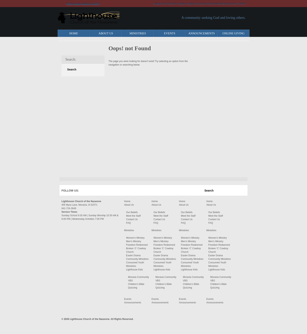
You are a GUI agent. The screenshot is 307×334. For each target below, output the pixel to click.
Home (73, 33)
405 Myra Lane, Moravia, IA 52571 (83, 3)
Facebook (87, 191)
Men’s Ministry (133, 241)
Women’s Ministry (135, 237)
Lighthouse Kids (134, 269)
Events (169, 33)
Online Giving (233, 33)
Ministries (137, 33)
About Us (105, 33)
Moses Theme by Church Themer (243, 318)
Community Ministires (137, 259)
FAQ (128, 223)
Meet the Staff (133, 215)
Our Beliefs (132, 212)
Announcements (201, 33)
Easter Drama (133, 255)
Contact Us (132, 219)
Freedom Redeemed (137, 245)
